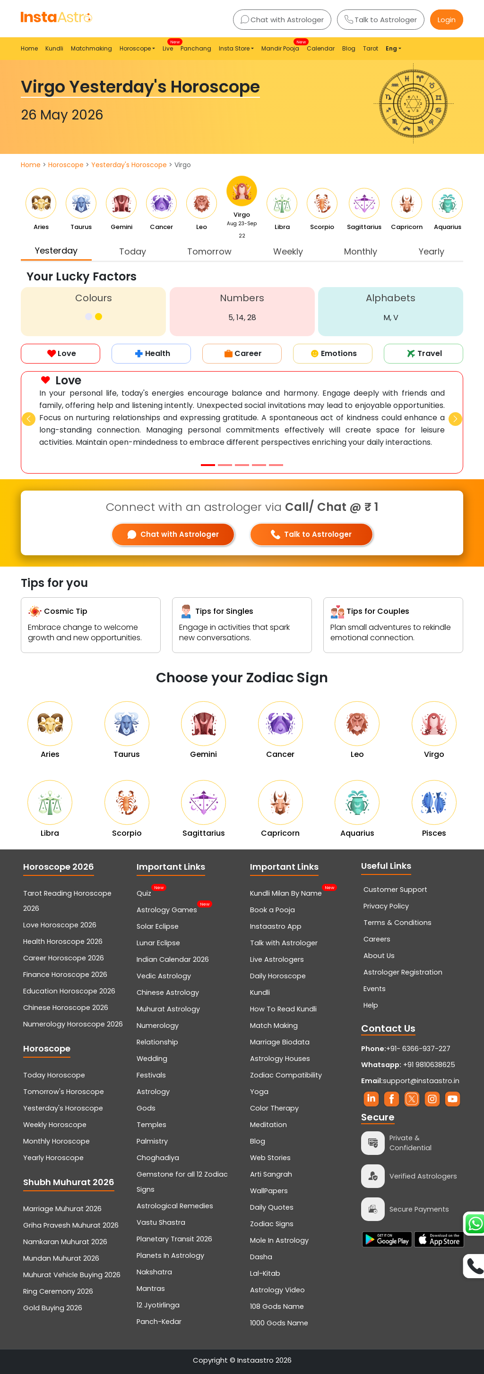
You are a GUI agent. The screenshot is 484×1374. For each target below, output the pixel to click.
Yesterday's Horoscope (129, 165)
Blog (348, 48)
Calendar (321, 48)
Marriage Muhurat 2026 (62, 1208)
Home (29, 48)
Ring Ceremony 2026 (58, 1291)
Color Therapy (274, 1108)
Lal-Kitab (265, 1273)
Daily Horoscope (278, 976)
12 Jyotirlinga (158, 1305)
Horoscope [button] (135, 48)
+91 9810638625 (408, 1064)
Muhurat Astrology (168, 1009)
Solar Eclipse (158, 926)
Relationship (157, 1042)
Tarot (370, 48)
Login (447, 20)
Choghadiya (158, 1157)
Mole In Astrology (279, 1240)
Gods (146, 1108)
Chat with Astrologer (282, 20)
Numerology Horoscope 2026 (73, 1024)
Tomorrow (209, 251)
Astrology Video (277, 1290)
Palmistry (152, 1141)
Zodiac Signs (272, 1224)
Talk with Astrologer (284, 943)
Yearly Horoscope (53, 1157)
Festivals (151, 1075)
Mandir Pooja (282, 45)
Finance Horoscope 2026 (65, 974)
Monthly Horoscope (56, 1141)
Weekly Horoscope (54, 1124)
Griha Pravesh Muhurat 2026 (71, 1225)
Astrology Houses (280, 1058)
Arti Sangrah (271, 1174)
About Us (379, 955)
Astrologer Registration (402, 972)
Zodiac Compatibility (286, 1075)
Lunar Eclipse (158, 943)
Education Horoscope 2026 (69, 991)
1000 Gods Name (279, 1323)
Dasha (261, 1257)
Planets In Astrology (170, 1255)
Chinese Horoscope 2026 (65, 1007)
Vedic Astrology (164, 976)
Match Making (274, 1025)
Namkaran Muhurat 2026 (65, 1242)
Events (374, 988)
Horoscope (66, 165)
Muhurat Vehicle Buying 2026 (72, 1275)
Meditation (268, 1124)
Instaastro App (276, 926)
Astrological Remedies (175, 1206)
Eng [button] (391, 48)
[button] (28, 419)
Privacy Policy (386, 906)
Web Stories (270, 1157)
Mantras (151, 1288)
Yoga (259, 1091)
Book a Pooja (272, 910)
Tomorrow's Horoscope (63, 1091)
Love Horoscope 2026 (59, 925)
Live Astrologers (277, 959)
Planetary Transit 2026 (174, 1239)
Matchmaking (91, 48)
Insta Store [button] (234, 48)
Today (132, 251)
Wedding (152, 1058)
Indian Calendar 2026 (173, 959)
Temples (151, 1124)
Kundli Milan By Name (286, 892)
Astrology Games (167, 909)
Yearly (431, 251)
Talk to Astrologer (381, 20)
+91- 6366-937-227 (418, 1048)
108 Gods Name (277, 1306)
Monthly (360, 251)
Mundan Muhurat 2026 (61, 1258)
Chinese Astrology (168, 992)
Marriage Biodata (280, 1042)
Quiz (144, 892)
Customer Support (395, 889)
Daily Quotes (272, 1207)
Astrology (153, 1091)
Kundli (54, 48)
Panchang (196, 48)
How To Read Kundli (283, 1009)
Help (370, 1005)
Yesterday (56, 250)
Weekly (288, 251)
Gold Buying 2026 (52, 1308)
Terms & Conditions (397, 922)
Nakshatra (154, 1272)
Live (170, 45)
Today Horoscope (54, 1075)
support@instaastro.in (421, 1081)
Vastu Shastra (161, 1222)
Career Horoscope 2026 (63, 958)
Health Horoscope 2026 (63, 941)
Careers (376, 939)
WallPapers (269, 1191)
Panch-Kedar (159, 1321)
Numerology (158, 1025)
